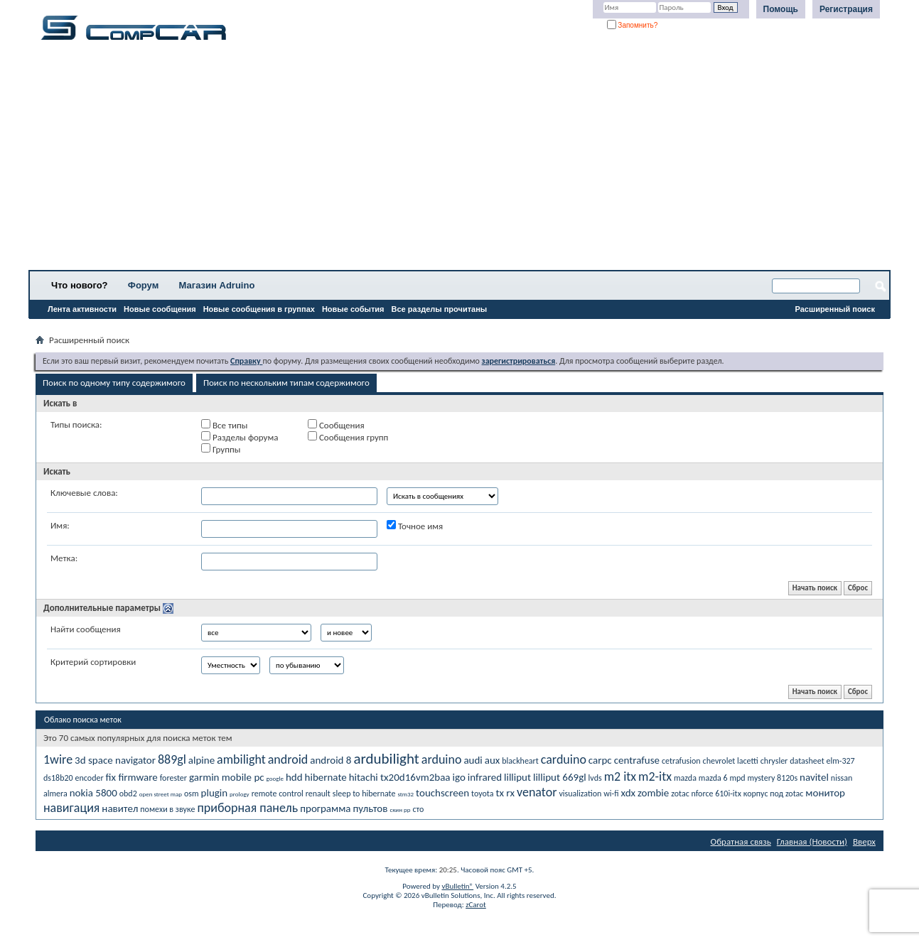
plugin (214, 792)
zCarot (476, 904)
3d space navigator (115, 760)
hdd (294, 777)
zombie (653, 792)
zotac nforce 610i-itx (706, 793)
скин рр (399, 809)
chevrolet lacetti (730, 761)
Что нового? (79, 285)
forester (173, 778)
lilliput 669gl (559, 777)
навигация (71, 808)
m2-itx (655, 776)
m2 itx (620, 776)
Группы (220, 449)
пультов (370, 808)
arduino (441, 759)
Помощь (780, 9)
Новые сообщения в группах (259, 309)
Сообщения (336, 425)
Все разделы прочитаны (439, 309)
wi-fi (610, 793)
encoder (89, 778)
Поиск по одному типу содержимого (114, 382)
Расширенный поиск (835, 309)
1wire (57, 759)
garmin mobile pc (226, 777)
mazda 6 (713, 778)
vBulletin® (457, 886)
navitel (814, 777)
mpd (737, 778)
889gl (172, 759)
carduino (563, 759)
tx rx (505, 792)
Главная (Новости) (812, 841)
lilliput (517, 777)
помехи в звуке (167, 809)
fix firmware (132, 777)
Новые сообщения (160, 309)
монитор (825, 792)
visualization (580, 793)
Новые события (353, 309)
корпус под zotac (773, 793)
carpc (600, 760)
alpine (201, 760)
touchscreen (442, 792)
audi (472, 760)
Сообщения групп (348, 437)
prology (239, 794)
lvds (595, 778)
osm (191, 793)
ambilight (241, 759)
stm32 (405, 794)
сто (418, 809)
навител (120, 808)
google (275, 778)
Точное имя (415, 525)
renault (318, 793)
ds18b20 (58, 778)
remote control (277, 793)
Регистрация (846, 9)
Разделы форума (239, 437)
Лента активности (82, 309)
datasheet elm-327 (822, 761)
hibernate (326, 777)
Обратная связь (741, 841)
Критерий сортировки (93, 661)
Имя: (60, 525)
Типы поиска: (76, 424)
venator (537, 792)
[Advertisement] (444, 159)
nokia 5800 (93, 792)
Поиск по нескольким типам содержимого (286, 382)
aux (492, 760)
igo (458, 777)
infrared (485, 777)
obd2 (128, 793)
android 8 (330, 760)
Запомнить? (632, 25)
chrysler (774, 761)
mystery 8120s (773, 778)
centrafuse (637, 760)
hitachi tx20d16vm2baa (400, 777)
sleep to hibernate (364, 793)
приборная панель (247, 808)
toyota (482, 793)
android (288, 759)
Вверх (864, 841)
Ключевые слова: (84, 492)
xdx (627, 792)
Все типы (224, 425)
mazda (685, 778)
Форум (143, 285)
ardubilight (386, 758)
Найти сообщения (85, 629)
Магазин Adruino (217, 285)
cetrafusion (681, 761)
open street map (160, 794)
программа (325, 808)
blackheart (520, 761)
